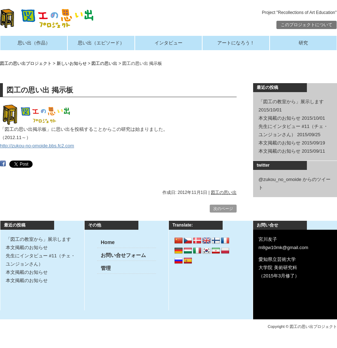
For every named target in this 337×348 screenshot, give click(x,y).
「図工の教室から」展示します (291, 101)
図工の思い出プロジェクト (26, 63)
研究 (303, 43)
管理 (106, 268)
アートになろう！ (236, 43)
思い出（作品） (34, 43)
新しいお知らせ (72, 63)
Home (108, 242)
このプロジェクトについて (306, 24)
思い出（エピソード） (101, 43)
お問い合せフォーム (123, 255)
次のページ (223, 208)
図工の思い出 (104, 63)
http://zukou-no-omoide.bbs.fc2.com (37, 145)
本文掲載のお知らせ (279, 118)
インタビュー (168, 43)
